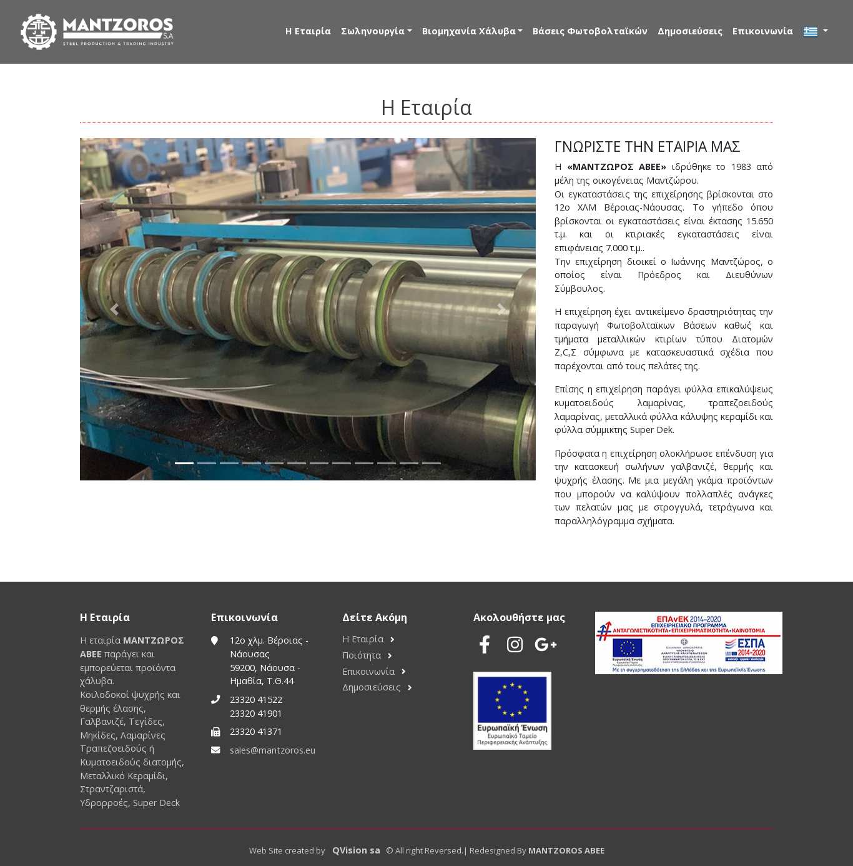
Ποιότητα (361, 655)
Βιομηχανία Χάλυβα (469, 31)
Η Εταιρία (308, 31)
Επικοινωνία (762, 31)
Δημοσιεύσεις (690, 31)
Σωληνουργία (373, 31)
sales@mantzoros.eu (272, 750)
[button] (114, 309)
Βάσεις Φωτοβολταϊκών (590, 31)
